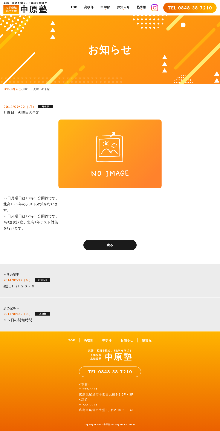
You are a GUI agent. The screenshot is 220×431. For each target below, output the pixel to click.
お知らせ (123, 7)
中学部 (105, 7)
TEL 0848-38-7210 (190, 7)
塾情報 (141, 7)
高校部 (89, 7)
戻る (110, 245)
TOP (74, 7)
